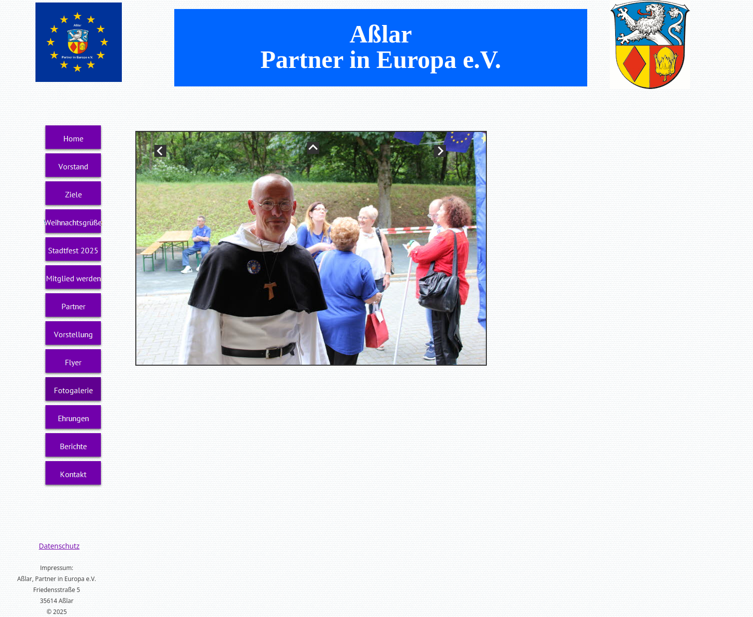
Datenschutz (59, 546)
